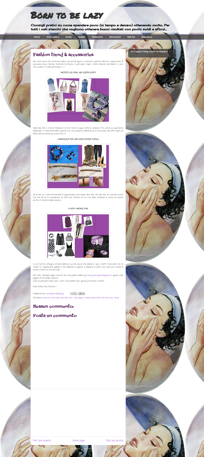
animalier (55, 297)
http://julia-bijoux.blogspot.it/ (99, 275)
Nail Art (131, 37)
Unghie (81, 37)
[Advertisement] (78, 412)
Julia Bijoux (78, 297)
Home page (78, 441)
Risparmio (97, 37)
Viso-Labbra (53, 37)
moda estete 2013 (92, 297)
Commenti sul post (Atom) (82, 448)
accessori (46, 297)
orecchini (105, 297)
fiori (71, 297)
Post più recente (42, 441)
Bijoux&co (147, 37)
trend (116, 297)
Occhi (69, 37)
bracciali (64, 297)
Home (37, 37)
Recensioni (115, 37)
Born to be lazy (66, 15)
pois (111, 297)
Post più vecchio (114, 441)
